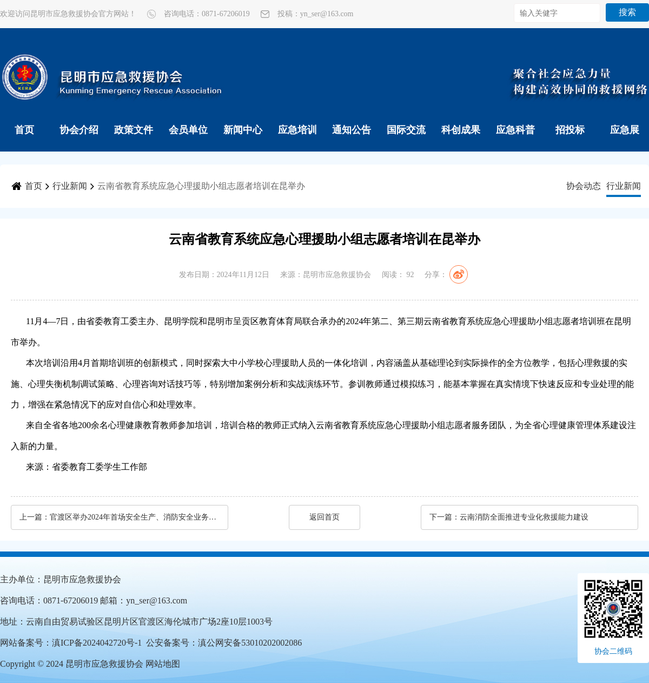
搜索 (627, 12)
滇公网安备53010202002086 (250, 642)
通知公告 (351, 129)
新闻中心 (242, 129)
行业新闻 (69, 186)
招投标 (570, 129)
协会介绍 (78, 129)
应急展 (624, 129)
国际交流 (406, 129)
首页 (24, 129)
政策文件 (133, 129)
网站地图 (162, 663)
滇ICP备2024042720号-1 (97, 642)
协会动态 (583, 186)
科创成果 (460, 129)
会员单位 (188, 129)
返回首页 (324, 517)
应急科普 (515, 129)
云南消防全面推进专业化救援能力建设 (524, 517)
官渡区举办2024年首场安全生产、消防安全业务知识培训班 (133, 517)
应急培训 (297, 129)
